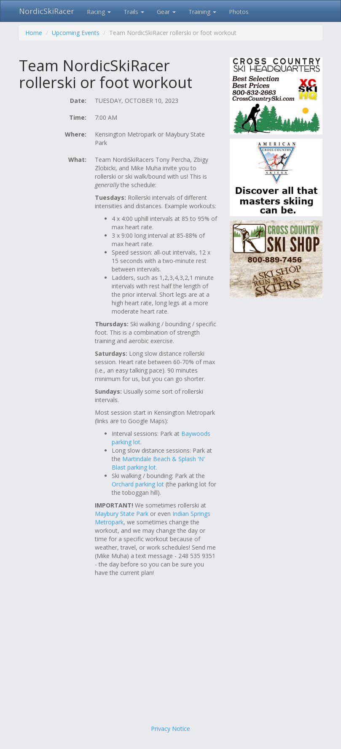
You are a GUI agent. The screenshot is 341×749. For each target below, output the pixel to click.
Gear (166, 12)
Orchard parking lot (138, 484)
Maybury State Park (121, 514)
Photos (239, 12)
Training (202, 12)
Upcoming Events (75, 33)
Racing (99, 12)
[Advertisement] (170, 657)
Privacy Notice (170, 729)
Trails (134, 12)
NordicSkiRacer (46, 11)
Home (33, 33)
